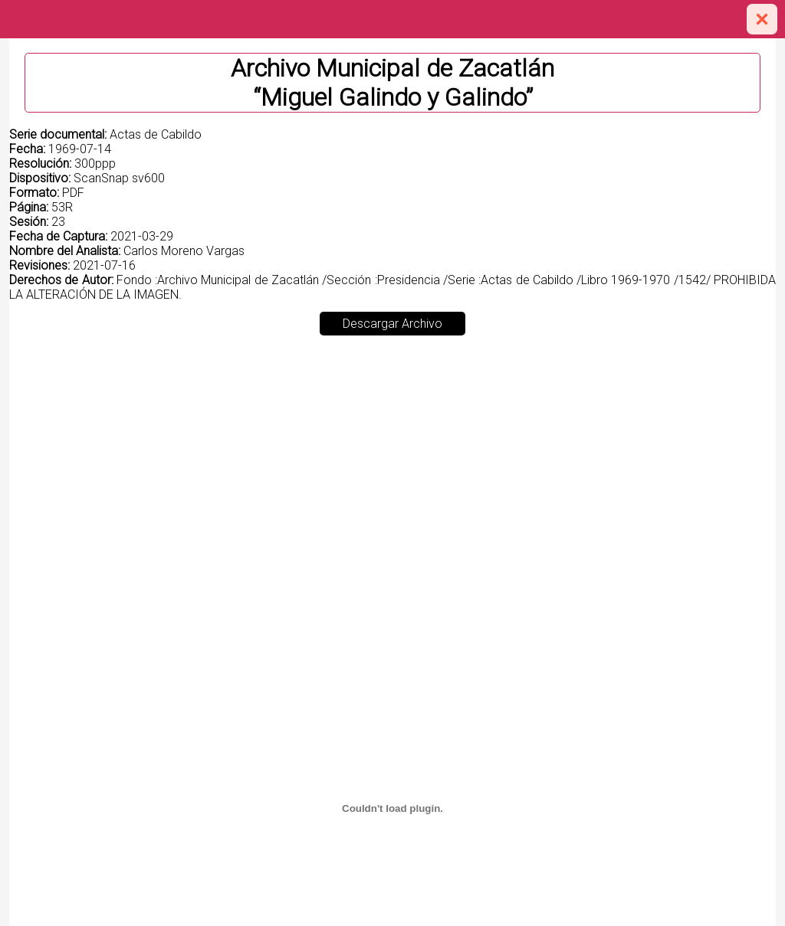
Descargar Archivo (392, 323)
